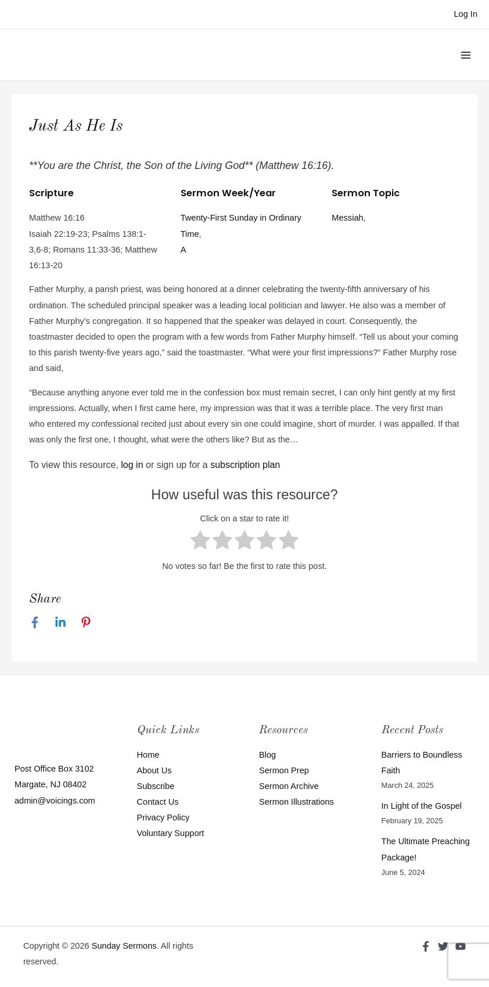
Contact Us (158, 801)
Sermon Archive (289, 786)
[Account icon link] (465, 14)
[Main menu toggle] (465, 54)
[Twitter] (443, 946)
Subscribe (156, 786)
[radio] (200, 542)
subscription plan (245, 465)
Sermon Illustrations (296, 801)
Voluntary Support (170, 833)
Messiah (347, 217)
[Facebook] (35, 622)
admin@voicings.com (55, 800)
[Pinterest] (86, 622)
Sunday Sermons (124, 945)
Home (148, 754)
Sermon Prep (284, 770)
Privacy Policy (163, 817)
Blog (267, 754)
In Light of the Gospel (422, 806)
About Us (154, 770)
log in (132, 465)
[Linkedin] (60, 622)
